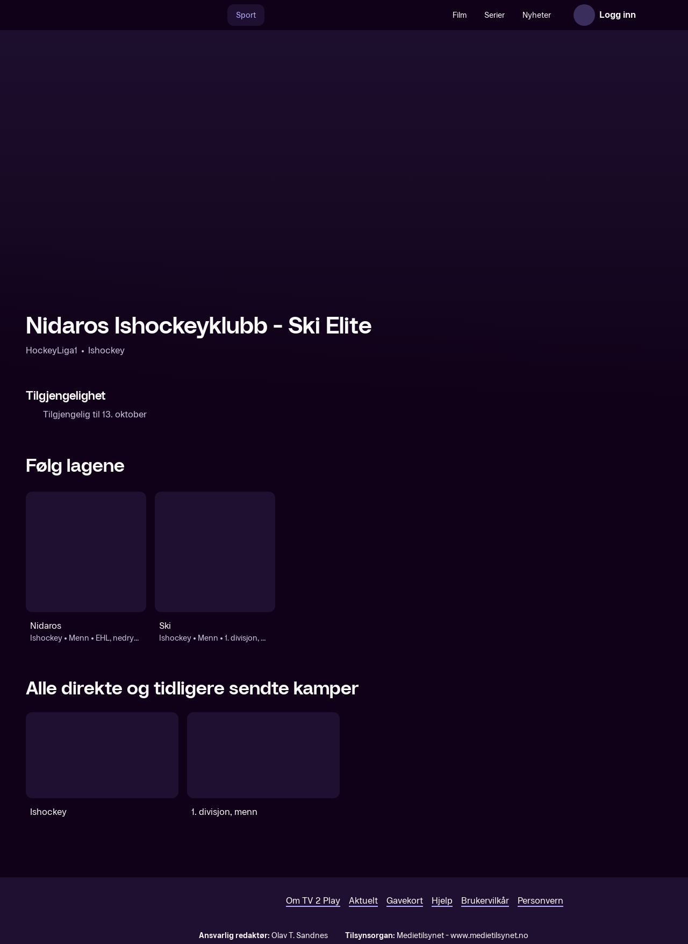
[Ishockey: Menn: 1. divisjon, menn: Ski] (215, 552)
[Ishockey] (102, 755)
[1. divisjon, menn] (263, 755)
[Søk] (216, 15)
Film (460, 15)
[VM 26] (354, 15)
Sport (246, 15)
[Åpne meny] (651, 15)
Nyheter (536, 15)
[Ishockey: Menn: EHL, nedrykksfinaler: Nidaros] (86, 552)
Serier (494, 15)
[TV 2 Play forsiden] (106, 15)
